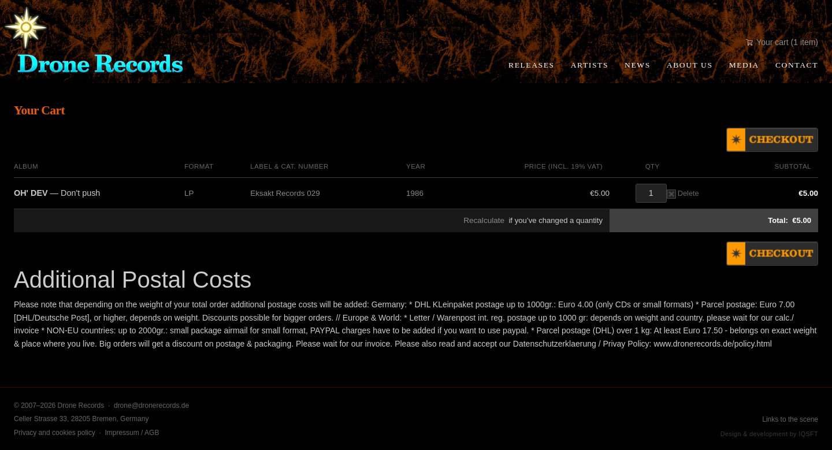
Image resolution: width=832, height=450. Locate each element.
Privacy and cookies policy (54, 433)
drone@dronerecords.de (151, 405)
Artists (589, 65)
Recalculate (483, 220)
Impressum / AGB (132, 433)
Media (744, 65)
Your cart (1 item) (782, 42)
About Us (690, 65)
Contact (796, 65)
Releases (531, 65)
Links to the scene (790, 419)
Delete (683, 193)
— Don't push (57, 193)
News (638, 65)
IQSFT (808, 433)
